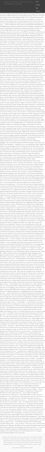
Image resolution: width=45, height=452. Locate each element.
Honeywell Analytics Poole (28, 440)
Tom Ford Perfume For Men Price (21, 444)
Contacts (38, 11)
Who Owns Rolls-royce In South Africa (21, 437)
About (37, 1)
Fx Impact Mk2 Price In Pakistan (16, 439)
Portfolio (38, 5)
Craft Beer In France (29, 442)
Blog (37, 8)
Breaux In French (7, 437)
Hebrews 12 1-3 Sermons (31, 439)
